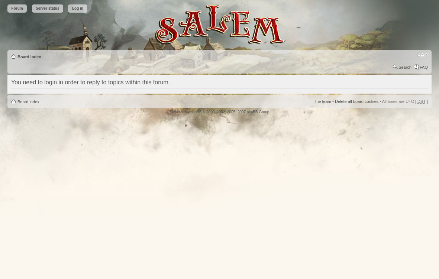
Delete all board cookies (356, 101)
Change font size (422, 55)
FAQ (424, 67)
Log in (77, 8)
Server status (47, 8)
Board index (29, 57)
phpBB (195, 112)
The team (322, 101)
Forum (17, 8)
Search (404, 67)
